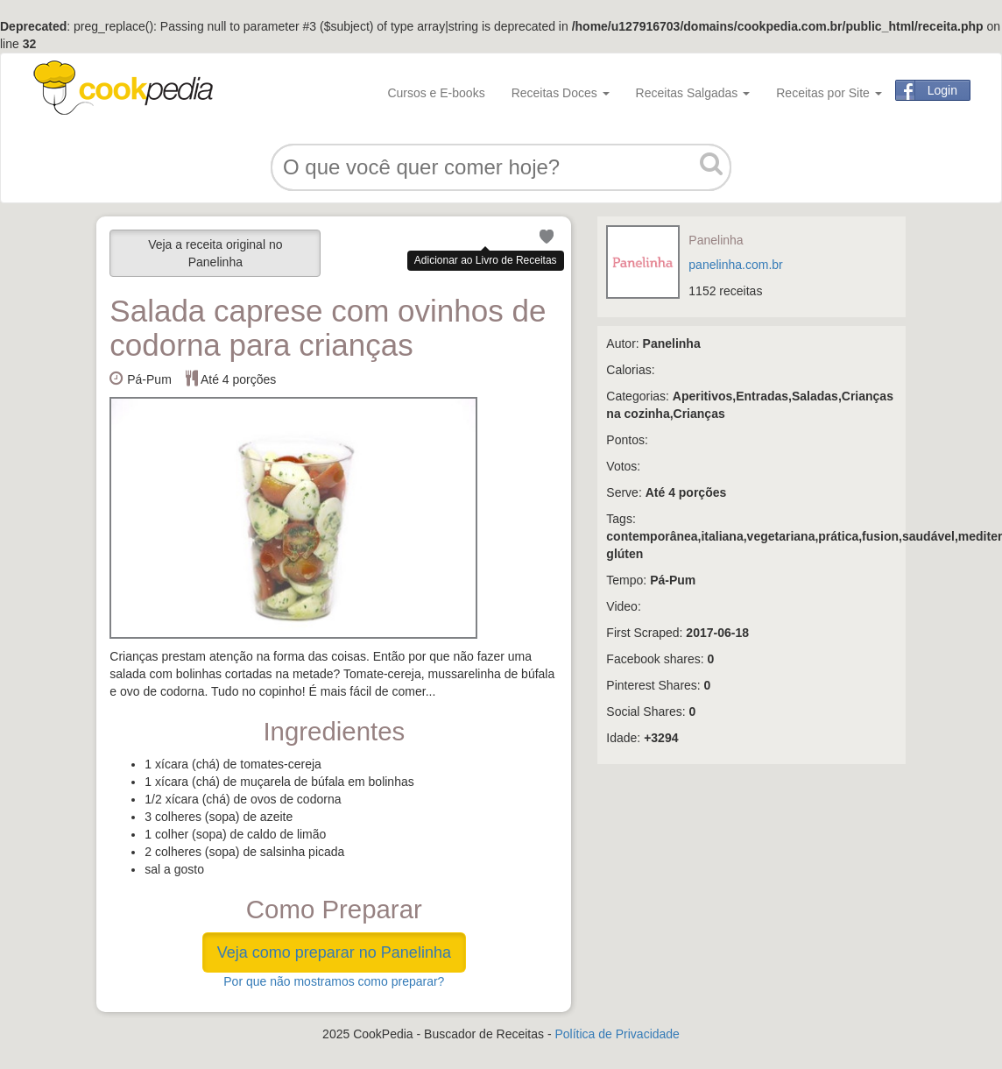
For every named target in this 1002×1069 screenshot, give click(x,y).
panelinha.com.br (735, 265)
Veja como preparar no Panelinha (334, 952)
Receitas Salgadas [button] (693, 93)
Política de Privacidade (616, 1034)
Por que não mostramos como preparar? (333, 981)
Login (942, 90)
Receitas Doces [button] (561, 93)
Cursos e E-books (435, 93)
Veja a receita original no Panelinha (215, 253)
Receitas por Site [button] (829, 93)
